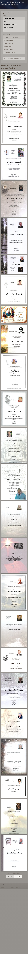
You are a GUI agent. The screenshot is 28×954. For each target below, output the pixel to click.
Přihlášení (17, 887)
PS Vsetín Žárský (8, 46)
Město (4, 15)
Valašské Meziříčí (8, 27)
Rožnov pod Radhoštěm (10, 24)
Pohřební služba (7, 34)
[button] (14, 89)
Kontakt (11, 887)
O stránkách (5, 7)
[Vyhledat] (15, 58)
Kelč (5, 21)
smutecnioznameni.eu (12, 2)
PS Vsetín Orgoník (8, 49)
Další (18, 876)
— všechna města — (10, 18)
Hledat (4, 56)
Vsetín (5, 31)
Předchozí (9, 876)
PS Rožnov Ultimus (8, 40)
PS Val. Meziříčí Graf (9, 43)
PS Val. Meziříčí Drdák (9, 52)
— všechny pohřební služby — (12, 37)
